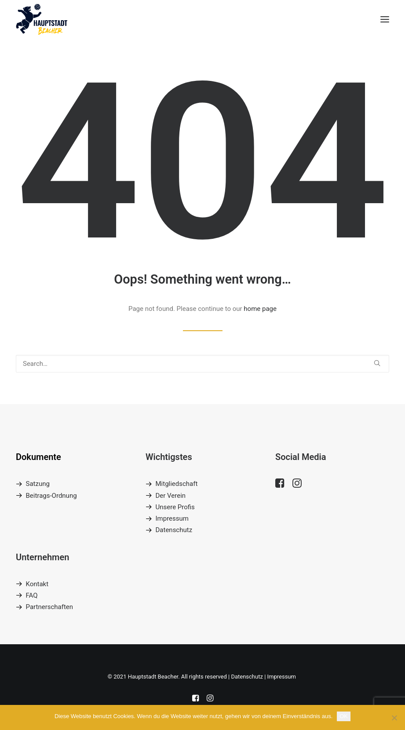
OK (343, 716)
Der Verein (170, 496)
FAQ (32, 595)
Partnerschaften (49, 607)
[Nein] (394, 717)
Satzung (38, 484)
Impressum (171, 518)
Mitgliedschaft (176, 484)
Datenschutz (173, 530)
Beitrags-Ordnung (51, 496)
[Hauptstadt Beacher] (41, 19)
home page (260, 309)
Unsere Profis (174, 507)
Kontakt (37, 584)
